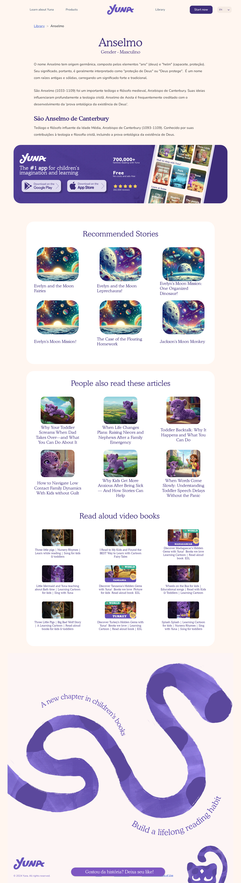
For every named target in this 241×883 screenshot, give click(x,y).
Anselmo (57, 26)
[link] (41, 186)
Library (39, 26)
